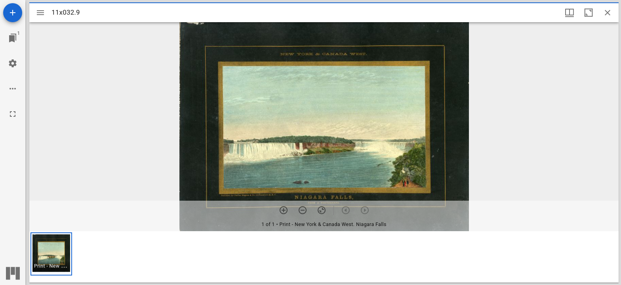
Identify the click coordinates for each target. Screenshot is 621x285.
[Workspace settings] (12, 63)
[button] (51, 254)
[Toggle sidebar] (40, 12)
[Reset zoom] (321, 210)
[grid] (324, 257)
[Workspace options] (12, 88)
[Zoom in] (283, 210)
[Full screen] (12, 114)
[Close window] (607, 12)
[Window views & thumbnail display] (569, 12)
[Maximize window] (588, 12)
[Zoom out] (302, 210)
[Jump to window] (12, 38)
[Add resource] (12, 12)
